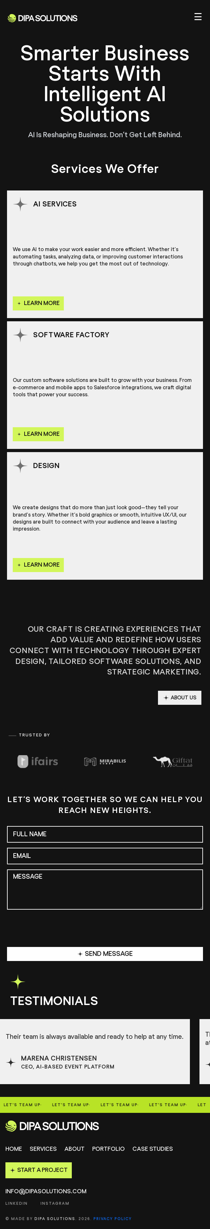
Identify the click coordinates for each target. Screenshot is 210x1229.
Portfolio (108, 1149)
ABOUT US (179, 698)
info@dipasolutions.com (45, 1192)
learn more (38, 303)
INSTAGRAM (55, 1203)
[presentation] (55, 929)
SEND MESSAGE (105, 954)
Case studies (152, 1149)
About (74, 1149)
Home (13, 1149)
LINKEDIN (16, 1203)
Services (43, 1149)
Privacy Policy (113, 1219)
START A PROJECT (39, 1170)
